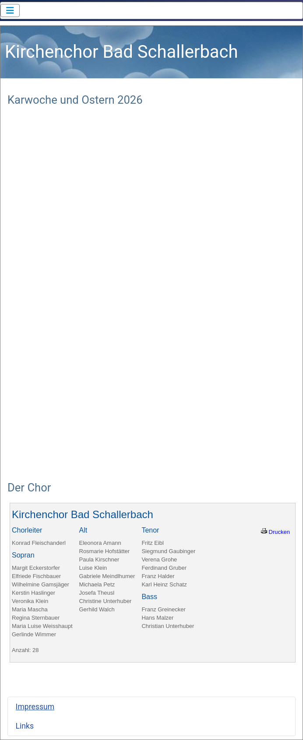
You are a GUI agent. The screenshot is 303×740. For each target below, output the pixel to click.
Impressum (35, 706)
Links (25, 726)
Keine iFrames (151, 289)
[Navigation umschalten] (10, 10)
